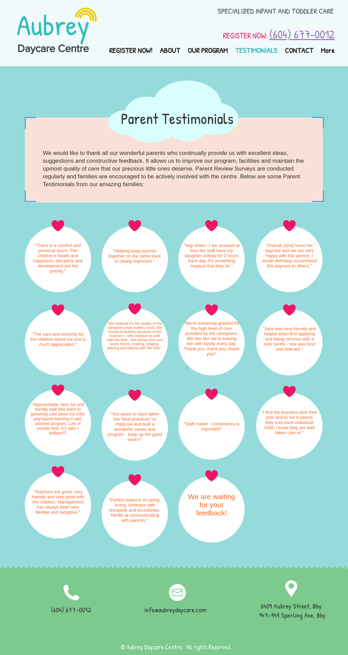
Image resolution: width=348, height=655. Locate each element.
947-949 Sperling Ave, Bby (292, 615)
